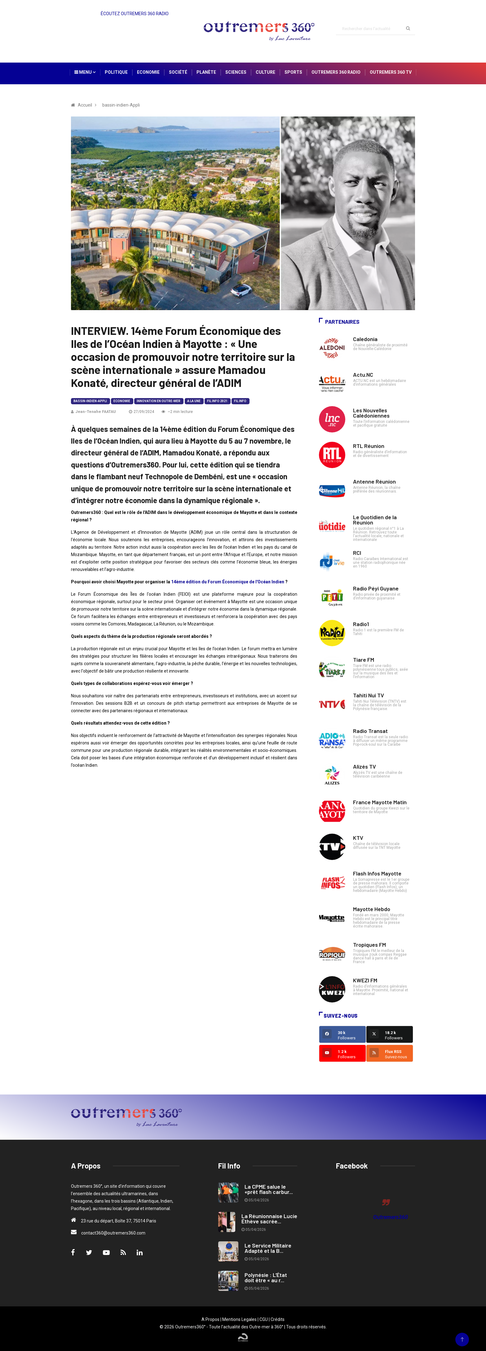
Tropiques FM (369, 944)
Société (178, 72)
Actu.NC (363, 374)
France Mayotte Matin (380, 802)
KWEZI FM (365, 980)
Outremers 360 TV (391, 72)
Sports (293, 72)
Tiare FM (363, 659)
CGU (263, 1319)
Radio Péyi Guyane (376, 588)
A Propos (210, 1319)
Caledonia (365, 339)
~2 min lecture (177, 412)
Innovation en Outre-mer (158, 401)
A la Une (194, 401)
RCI (357, 552)
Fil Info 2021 (217, 401)
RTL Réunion (368, 445)
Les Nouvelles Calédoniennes (371, 413)
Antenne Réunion (374, 481)
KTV (358, 837)
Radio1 (361, 624)
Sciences (235, 72)
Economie (148, 72)
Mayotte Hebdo (371, 909)
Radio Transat (370, 730)
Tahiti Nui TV (368, 695)
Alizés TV (364, 766)
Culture (265, 72)
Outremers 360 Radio (335, 72)
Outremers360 (390, 1217)
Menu (84, 72)
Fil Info (240, 401)
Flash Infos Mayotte (377, 873)
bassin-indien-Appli (90, 401)
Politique (116, 72)
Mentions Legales (239, 1319)
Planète (206, 72)
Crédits (278, 1319)
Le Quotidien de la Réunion (375, 520)
